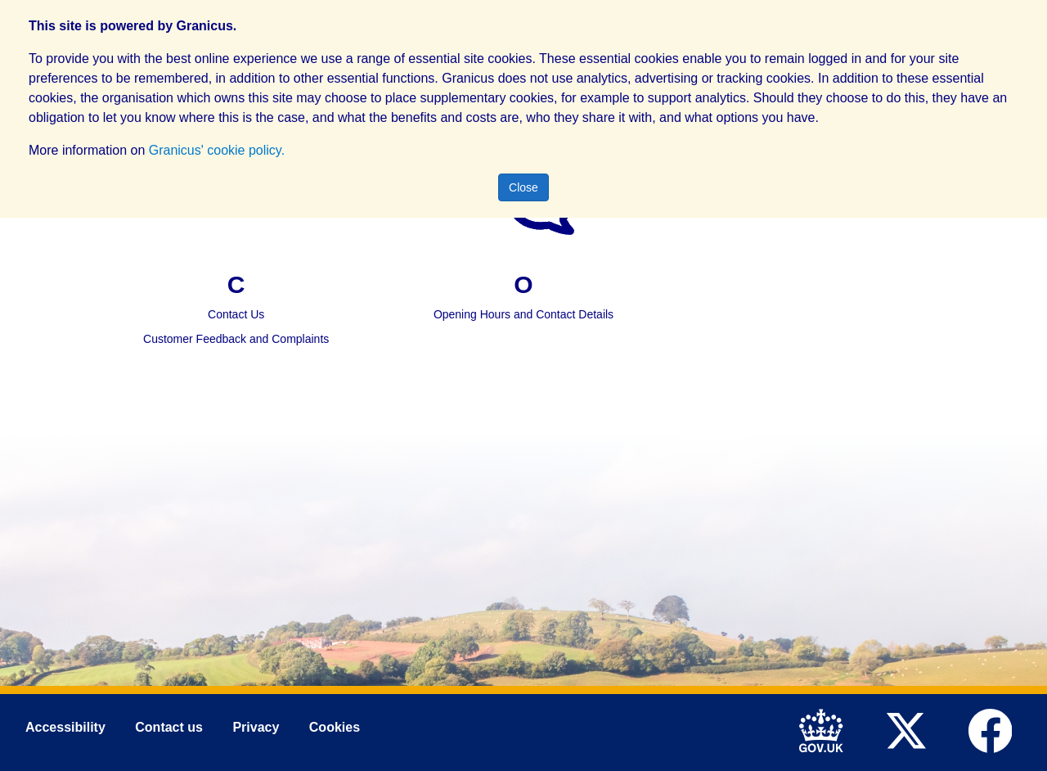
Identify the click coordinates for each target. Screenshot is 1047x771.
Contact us (169, 728)
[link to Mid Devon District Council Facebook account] (994, 729)
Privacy (255, 728)
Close (523, 187)
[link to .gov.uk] (825, 729)
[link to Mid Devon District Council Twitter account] (910, 729)
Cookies (334, 728)
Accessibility (65, 728)
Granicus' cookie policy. (217, 150)
